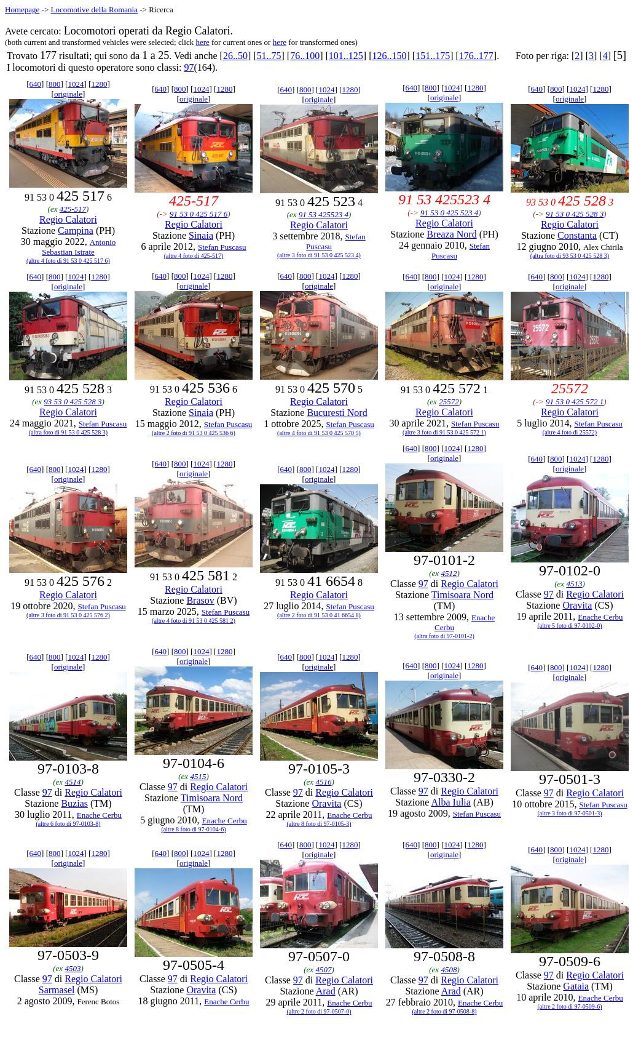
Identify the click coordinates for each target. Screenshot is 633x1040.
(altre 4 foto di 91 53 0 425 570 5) (319, 433)
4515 (198, 776)
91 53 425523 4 (323, 214)
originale (68, 93)
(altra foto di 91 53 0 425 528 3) (68, 432)
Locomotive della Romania (94, 9)
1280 (99, 84)
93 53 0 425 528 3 (72, 401)
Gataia (576, 986)
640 (35, 84)
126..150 (389, 55)
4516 (323, 781)
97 (189, 67)
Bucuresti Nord (337, 412)
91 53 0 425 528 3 (575, 213)
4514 (73, 781)
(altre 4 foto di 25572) (570, 432)
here (202, 42)
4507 (323, 969)
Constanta (577, 235)
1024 (76, 84)
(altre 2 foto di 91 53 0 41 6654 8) (319, 615)
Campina (75, 230)
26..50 (235, 55)
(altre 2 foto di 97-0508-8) (444, 1011)
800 (55, 84)
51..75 (269, 55)
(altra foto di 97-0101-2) (444, 636)
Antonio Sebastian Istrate (79, 247)
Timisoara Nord (462, 595)
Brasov (200, 600)
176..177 (476, 55)
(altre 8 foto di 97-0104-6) (194, 829)
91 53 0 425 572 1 (575, 401)
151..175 (432, 55)
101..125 (346, 55)
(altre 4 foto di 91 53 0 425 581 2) (193, 620)
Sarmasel (57, 990)
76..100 (305, 55)
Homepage (22, 9)
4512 (449, 573)
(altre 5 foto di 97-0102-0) (570, 625)
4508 (449, 969)
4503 (73, 968)
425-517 (73, 209)
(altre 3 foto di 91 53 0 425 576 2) (68, 615)
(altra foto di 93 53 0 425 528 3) (569, 255)
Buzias (74, 803)
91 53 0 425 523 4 (449, 212)
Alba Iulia (450, 802)
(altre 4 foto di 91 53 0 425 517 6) (68, 260)
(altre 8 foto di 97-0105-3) (319, 823)
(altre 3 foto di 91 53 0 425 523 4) (319, 255)
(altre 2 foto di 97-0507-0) (319, 1011)
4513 (574, 583)
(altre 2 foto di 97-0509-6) (570, 1006)
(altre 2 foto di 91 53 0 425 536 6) (193, 433)
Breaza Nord (451, 234)
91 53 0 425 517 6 (198, 213)
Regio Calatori (68, 219)
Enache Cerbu (600, 617)
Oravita (577, 605)
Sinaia (201, 235)
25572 (449, 401)
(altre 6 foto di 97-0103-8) (68, 823)
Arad (326, 991)
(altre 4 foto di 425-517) (194, 255)
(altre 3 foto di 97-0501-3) (570, 813)
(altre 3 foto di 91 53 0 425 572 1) (444, 432)
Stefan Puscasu (222, 247)
